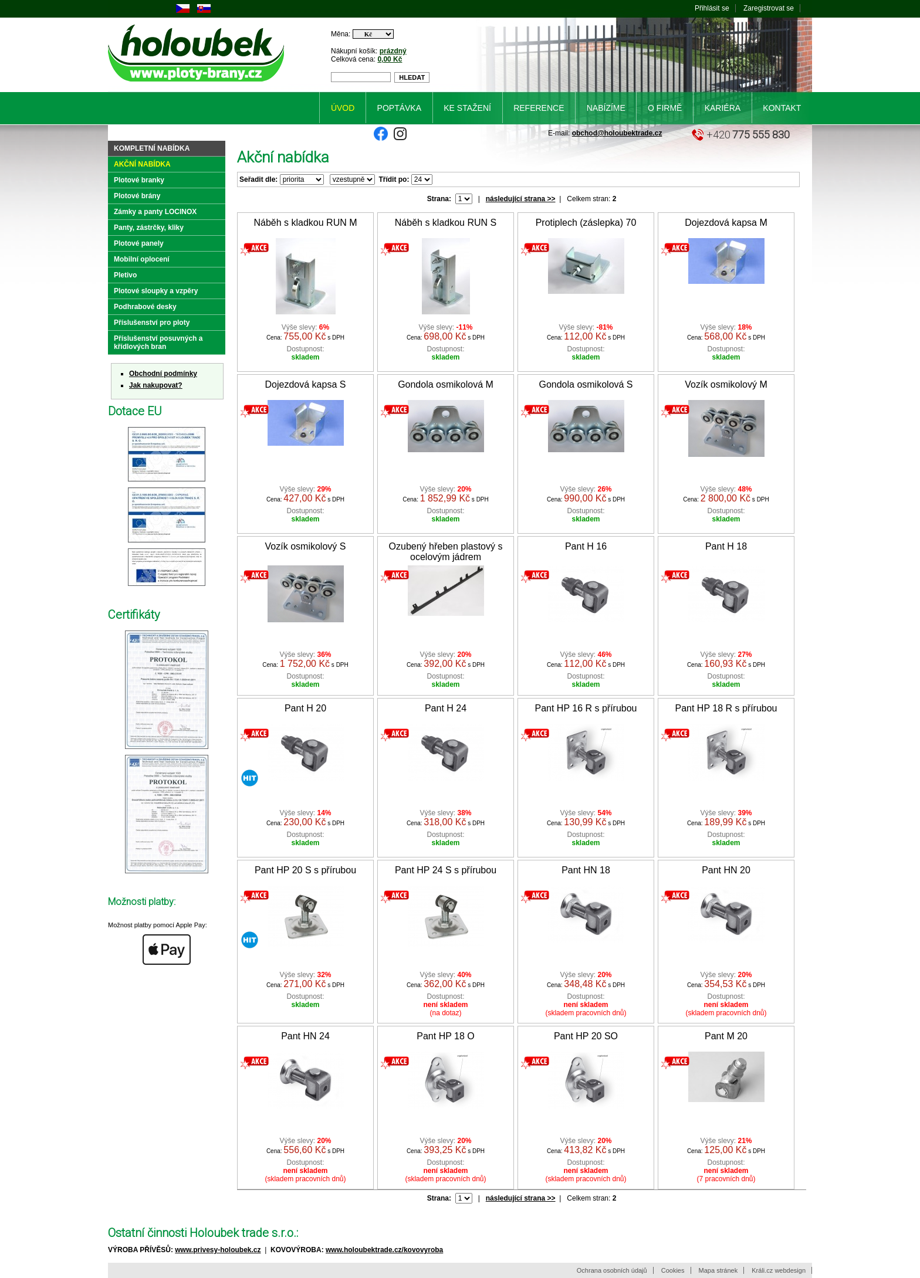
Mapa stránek (718, 1270)
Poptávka (399, 108)
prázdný (393, 51)
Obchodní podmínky (163, 373)
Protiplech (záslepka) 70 (586, 223)
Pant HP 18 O (445, 1036)
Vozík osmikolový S (305, 546)
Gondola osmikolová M (445, 384)
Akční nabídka (142, 164)
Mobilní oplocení (142, 259)
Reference (538, 108)
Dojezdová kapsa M (726, 223)
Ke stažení (467, 108)
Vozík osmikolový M (726, 384)
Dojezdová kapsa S (305, 384)
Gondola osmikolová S (585, 384)
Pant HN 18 (586, 870)
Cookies (673, 1270)
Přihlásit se (712, 8)
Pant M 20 (726, 1036)
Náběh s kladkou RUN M (305, 223)
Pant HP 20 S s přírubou (305, 870)
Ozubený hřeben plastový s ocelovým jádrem (446, 551)
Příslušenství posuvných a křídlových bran (158, 342)
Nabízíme (606, 108)
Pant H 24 (445, 708)
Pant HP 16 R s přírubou (586, 708)
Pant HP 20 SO (586, 1036)
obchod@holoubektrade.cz (617, 133)
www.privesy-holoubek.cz (218, 1250)
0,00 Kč (389, 59)
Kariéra (722, 108)
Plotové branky (139, 180)
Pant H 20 (305, 708)
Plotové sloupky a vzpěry (156, 291)
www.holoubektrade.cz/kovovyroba (384, 1250)
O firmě (665, 108)
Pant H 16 (586, 546)
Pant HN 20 (726, 870)
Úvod (342, 108)
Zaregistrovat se (768, 8)
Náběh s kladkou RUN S (445, 223)
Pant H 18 (726, 546)
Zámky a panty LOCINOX (155, 212)
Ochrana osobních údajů (612, 1270)
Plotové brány (137, 196)
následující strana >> (521, 199)
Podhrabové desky (145, 307)
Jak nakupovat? (155, 385)
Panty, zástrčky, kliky (149, 227)
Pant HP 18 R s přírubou (726, 708)
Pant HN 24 (305, 1036)
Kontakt (782, 108)
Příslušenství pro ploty (152, 322)
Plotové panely (139, 243)
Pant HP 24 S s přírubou (445, 870)
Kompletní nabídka (152, 148)
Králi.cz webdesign (779, 1270)
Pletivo (125, 275)
